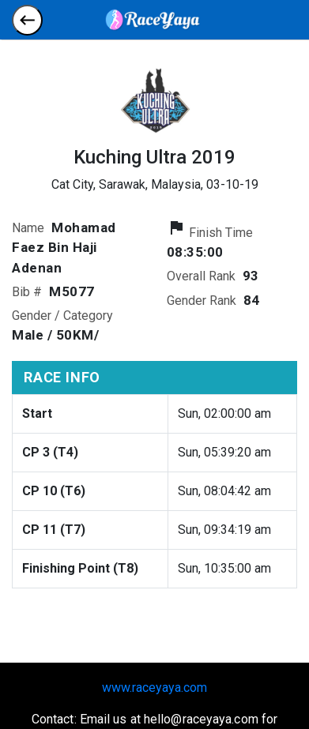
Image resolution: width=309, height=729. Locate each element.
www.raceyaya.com (154, 687)
